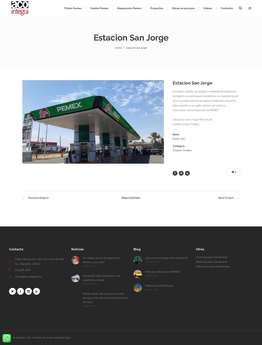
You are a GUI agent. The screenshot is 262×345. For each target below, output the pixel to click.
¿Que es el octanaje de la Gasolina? (166, 258)
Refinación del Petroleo (159, 285)
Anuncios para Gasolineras (212, 257)
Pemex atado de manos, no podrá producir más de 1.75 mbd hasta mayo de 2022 (105, 298)
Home (118, 48)
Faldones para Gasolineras (211, 261)
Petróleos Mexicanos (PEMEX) (162, 271)
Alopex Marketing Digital (58, 337)
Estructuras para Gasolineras (213, 266)
